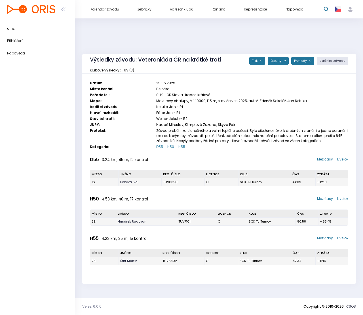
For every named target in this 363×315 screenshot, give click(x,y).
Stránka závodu (332, 61)
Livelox (342, 159)
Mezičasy (325, 159)
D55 (159, 146)
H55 (181, 146)
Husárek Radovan (132, 221)
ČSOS (351, 306)
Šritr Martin (128, 261)
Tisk (255, 61)
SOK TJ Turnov (251, 182)
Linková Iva (129, 182)
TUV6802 (169, 261)
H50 (170, 146)
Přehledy (301, 61)
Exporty (276, 61)
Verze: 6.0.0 (92, 306)
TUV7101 (184, 221)
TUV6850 (170, 182)
